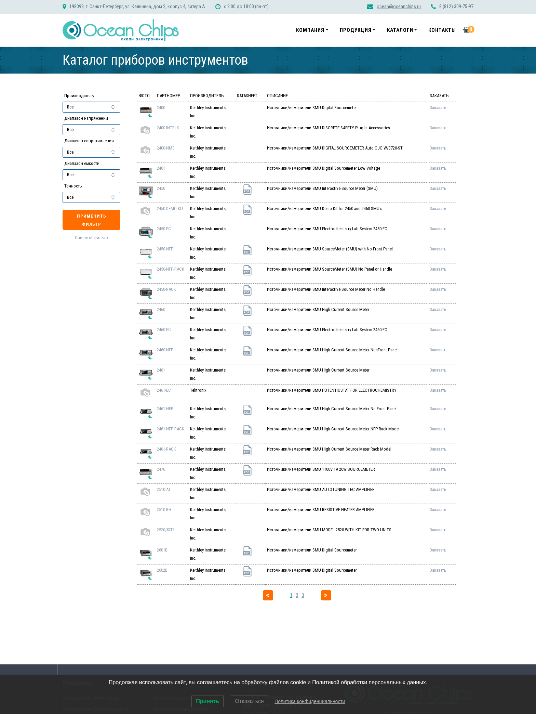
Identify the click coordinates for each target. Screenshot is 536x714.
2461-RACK (166, 449)
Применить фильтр (91, 220)
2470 (161, 469)
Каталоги (400, 30)
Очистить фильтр (91, 237)
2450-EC (164, 228)
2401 (161, 168)
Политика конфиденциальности (309, 701)
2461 (161, 370)
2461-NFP (165, 408)
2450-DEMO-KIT (170, 208)
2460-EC (164, 329)
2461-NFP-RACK (170, 428)
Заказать (438, 107)
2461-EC (164, 390)
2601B (162, 550)
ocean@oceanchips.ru (399, 7)
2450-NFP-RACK (170, 269)
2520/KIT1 (166, 529)
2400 (161, 107)
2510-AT (164, 489)
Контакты (442, 30)
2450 (161, 188)
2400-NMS (166, 148)
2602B (162, 570)
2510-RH (164, 509)
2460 (161, 309)
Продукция (356, 30)
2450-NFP (165, 248)
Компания (310, 30)
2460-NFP (165, 349)
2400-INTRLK (168, 127)
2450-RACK (166, 289)
